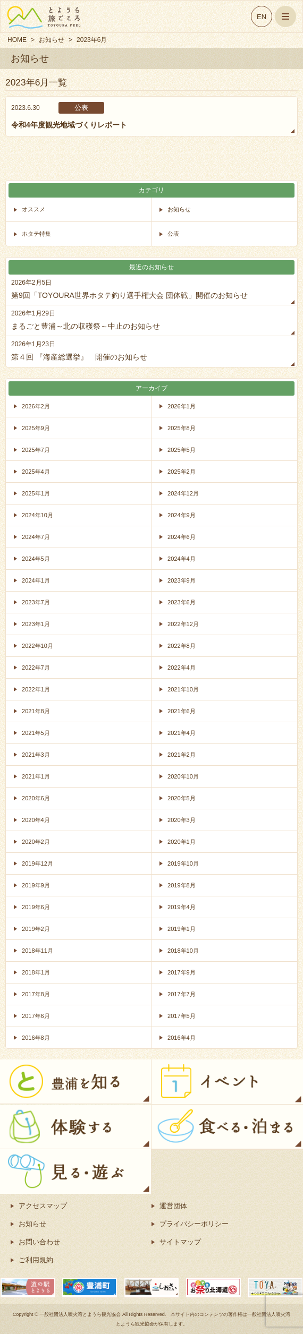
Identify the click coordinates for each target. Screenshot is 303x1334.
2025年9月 (36, 428)
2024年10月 (37, 515)
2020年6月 (36, 798)
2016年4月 (181, 1037)
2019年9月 (36, 885)
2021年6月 (181, 711)
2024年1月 (36, 580)
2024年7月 (36, 537)
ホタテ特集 (36, 233)
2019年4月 (181, 907)
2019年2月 (36, 929)
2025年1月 (36, 493)
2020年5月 (181, 798)
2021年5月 (36, 733)
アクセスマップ (43, 1206)
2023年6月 (181, 602)
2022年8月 (181, 646)
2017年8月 (36, 994)
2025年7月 (36, 450)
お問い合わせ (39, 1242)
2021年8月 (36, 711)
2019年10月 (183, 863)
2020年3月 (181, 820)
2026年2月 (36, 406)
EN (261, 17)
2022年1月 (36, 689)
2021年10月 (183, 689)
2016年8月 (36, 1037)
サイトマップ (180, 1242)
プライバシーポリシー (194, 1224)
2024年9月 (181, 515)
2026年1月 (181, 406)
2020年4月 (36, 820)
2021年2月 (181, 754)
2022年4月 (181, 667)
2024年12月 (183, 493)
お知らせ (51, 40)
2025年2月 (181, 471)
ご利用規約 (36, 1260)
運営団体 (173, 1206)
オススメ (33, 209)
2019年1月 (181, 929)
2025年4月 (36, 471)
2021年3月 (36, 754)
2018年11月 (37, 950)
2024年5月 (36, 558)
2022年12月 (183, 624)
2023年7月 (36, 602)
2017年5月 (181, 1016)
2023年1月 (36, 624)
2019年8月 (181, 885)
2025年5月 (181, 450)
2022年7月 (36, 667)
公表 (173, 233)
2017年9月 (181, 972)
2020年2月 (36, 842)
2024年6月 (181, 537)
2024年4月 (181, 558)
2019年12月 (37, 863)
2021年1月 (36, 776)
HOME (17, 40)
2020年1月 (181, 842)
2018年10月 (183, 950)
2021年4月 (181, 733)
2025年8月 (181, 428)
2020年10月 (183, 776)
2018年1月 (36, 972)
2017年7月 (181, 994)
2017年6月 (36, 1016)
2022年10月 (37, 646)
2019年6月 (36, 907)
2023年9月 (181, 580)
